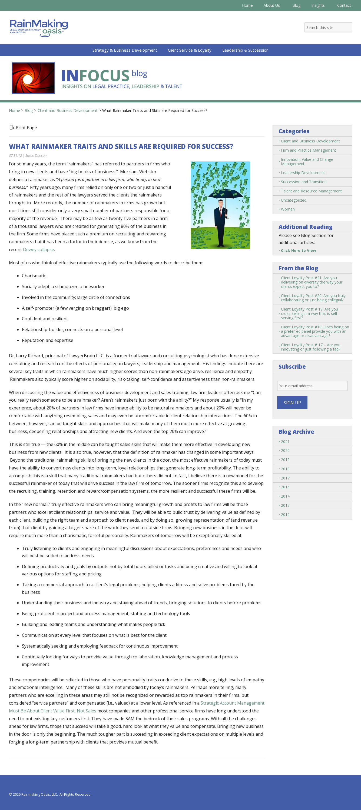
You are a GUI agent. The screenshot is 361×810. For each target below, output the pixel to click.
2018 (285, 468)
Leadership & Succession (245, 50)
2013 (285, 505)
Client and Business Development (310, 141)
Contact (344, 5)
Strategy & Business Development (124, 50)
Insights (318, 5)
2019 (285, 459)
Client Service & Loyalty (189, 50)
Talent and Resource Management (311, 191)
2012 (285, 514)
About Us (272, 5)
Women (288, 209)
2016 (285, 486)
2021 (285, 441)
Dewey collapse (38, 249)
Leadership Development (303, 172)
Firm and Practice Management (308, 150)
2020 (285, 450)
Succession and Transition (304, 181)
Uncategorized (293, 200)
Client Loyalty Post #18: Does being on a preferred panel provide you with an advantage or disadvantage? (315, 331)
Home (247, 5)
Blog (296, 5)
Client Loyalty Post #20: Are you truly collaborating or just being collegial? (313, 297)
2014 (285, 496)
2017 (285, 478)
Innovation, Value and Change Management (307, 161)
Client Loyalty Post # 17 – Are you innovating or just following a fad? (310, 347)
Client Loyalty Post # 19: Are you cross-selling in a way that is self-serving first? (310, 313)
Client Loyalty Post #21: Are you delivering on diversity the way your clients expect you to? (311, 282)
